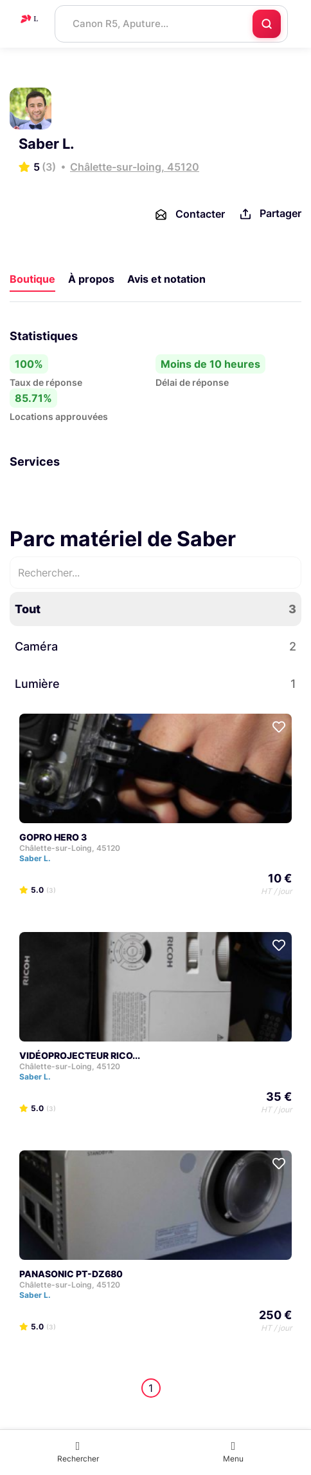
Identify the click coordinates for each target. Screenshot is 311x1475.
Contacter (189, 214)
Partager (269, 214)
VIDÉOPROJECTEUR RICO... (79, 1055)
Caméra (155, 646)
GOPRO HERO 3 (53, 837)
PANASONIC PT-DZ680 (71, 1273)
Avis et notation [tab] (166, 278)
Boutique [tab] (32, 278)
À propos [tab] (91, 278)
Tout (155, 609)
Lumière (155, 684)
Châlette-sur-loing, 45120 (134, 166)
